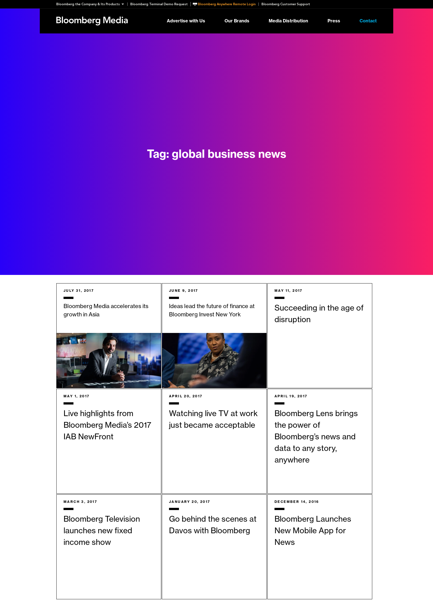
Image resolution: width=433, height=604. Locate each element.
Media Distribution (288, 21)
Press (334, 21)
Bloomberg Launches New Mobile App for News (312, 530)
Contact (368, 21)
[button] (91, 4)
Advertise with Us (186, 21)
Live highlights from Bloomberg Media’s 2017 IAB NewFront (107, 425)
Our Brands (237, 21)
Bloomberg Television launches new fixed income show (102, 530)
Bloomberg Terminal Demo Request (159, 4)
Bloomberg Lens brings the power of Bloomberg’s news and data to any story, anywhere (316, 437)
